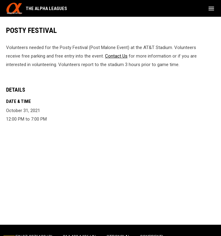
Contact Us (116, 56)
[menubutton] (211, 8)
